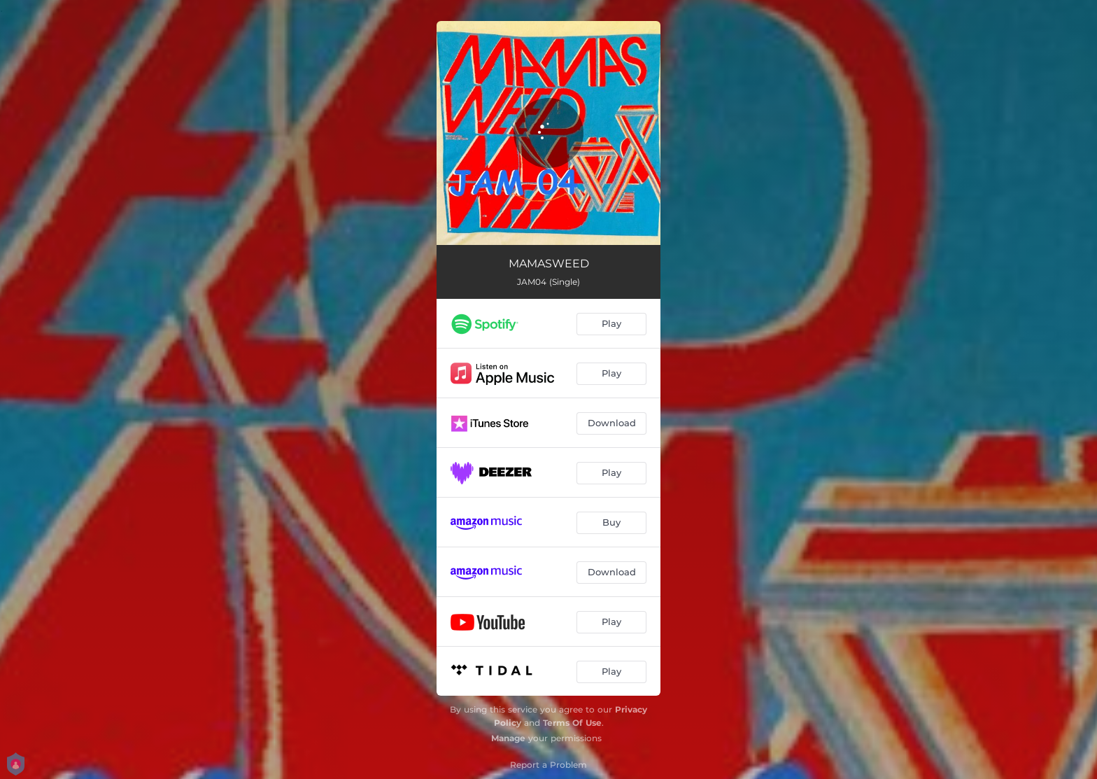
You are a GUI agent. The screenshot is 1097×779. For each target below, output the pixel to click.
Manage (508, 738)
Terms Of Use (572, 722)
